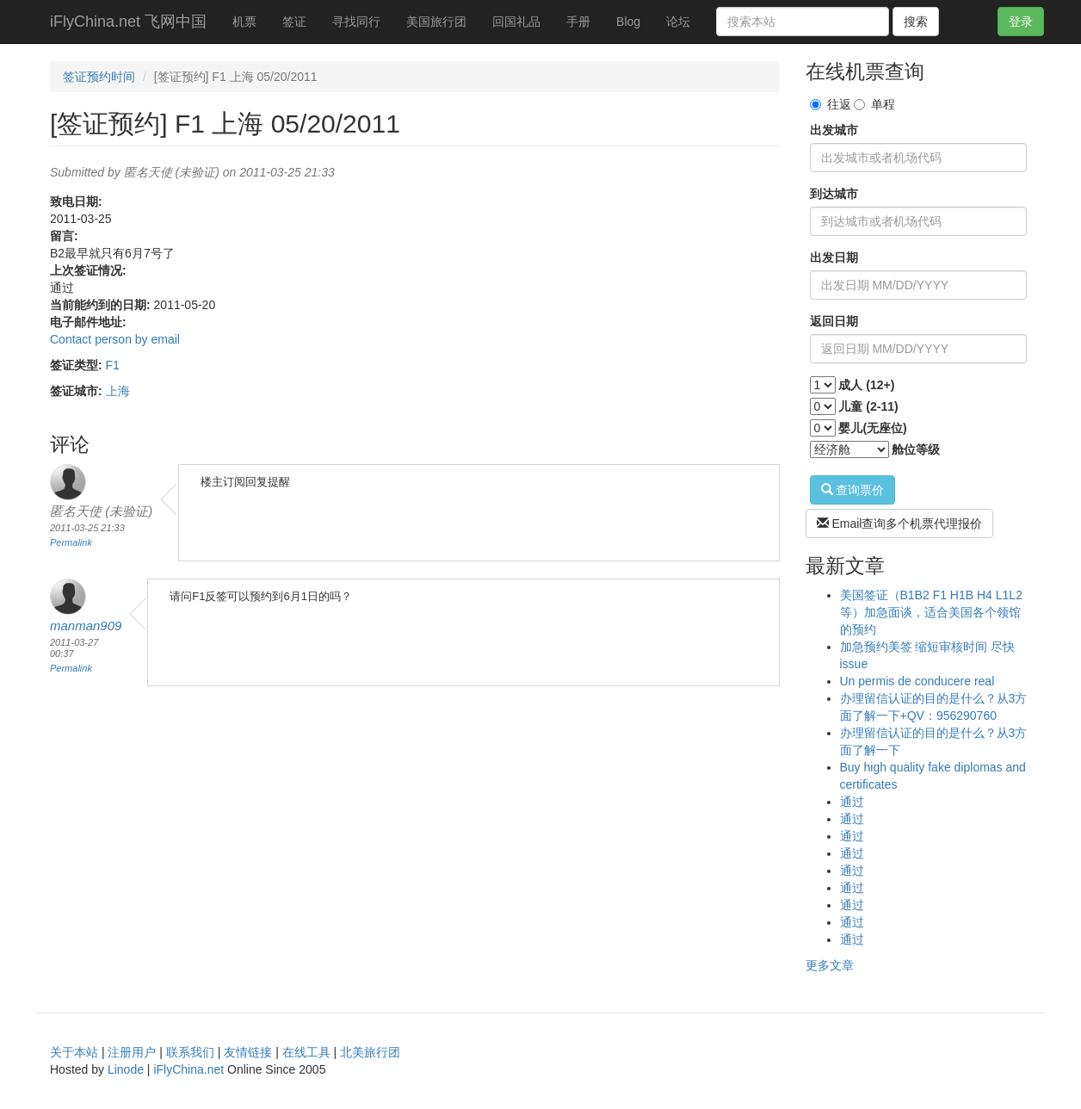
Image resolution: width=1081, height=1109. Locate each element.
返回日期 (834, 321)
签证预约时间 (99, 77)
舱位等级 (916, 449)
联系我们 (190, 1052)
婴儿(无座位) (872, 428)
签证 (294, 21)
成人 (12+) (866, 385)
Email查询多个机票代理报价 (900, 523)
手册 (578, 21)
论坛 (678, 21)
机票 (244, 21)
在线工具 (306, 1052)
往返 (830, 104)
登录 (1021, 21)
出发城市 (834, 130)
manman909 (85, 625)
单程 (874, 104)
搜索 (916, 21)
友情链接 (248, 1052)
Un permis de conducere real (917, 681)
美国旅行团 (436, 21)
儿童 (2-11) (868, 406)
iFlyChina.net (188, 1069)
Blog (628, 21)
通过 (852, 802)
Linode (126, 1069)
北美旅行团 (370, 1052)
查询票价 (853, 490)
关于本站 (74, 1052)
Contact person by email (115, 339)
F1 (113, 365)
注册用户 (132, 1052)
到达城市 (834, 194)
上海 (118, 391)
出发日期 (834, 257)
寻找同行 (356, 21)
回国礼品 (516, 21)
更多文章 (830, 965)
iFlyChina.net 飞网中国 (128, 21)
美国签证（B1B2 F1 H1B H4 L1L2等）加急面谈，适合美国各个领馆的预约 (931, 612)
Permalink (71, 542)
